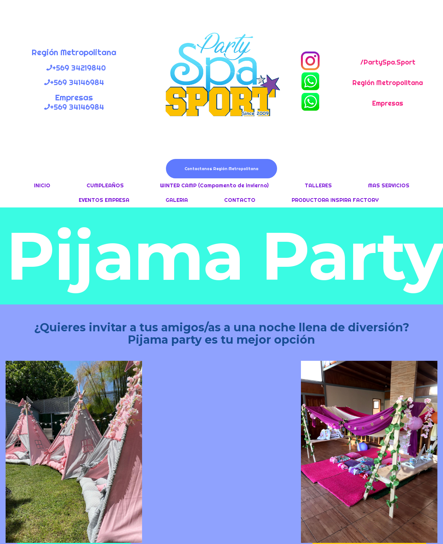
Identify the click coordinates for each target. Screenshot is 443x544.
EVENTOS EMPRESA (104, 200)
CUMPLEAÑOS (105, 185)
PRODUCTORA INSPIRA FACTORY (335, 200)
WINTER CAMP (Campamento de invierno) (214, 185)
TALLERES (318, 185)
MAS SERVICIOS (388, 185)
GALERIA (177, 200)
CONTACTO (239, 200)
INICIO (42, 185)
